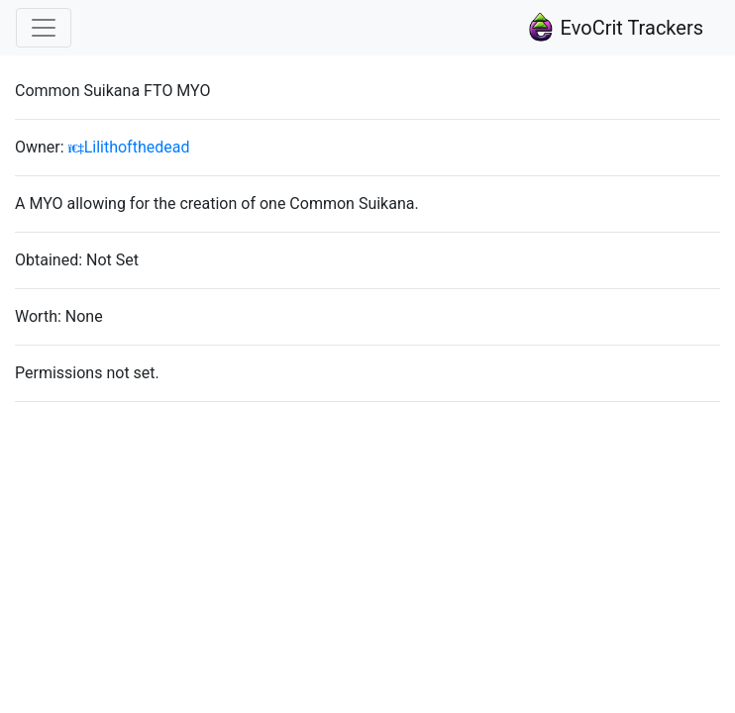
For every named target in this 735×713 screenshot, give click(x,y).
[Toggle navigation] (43, 28)
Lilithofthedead (129, 147)
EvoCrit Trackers (614, 28)
